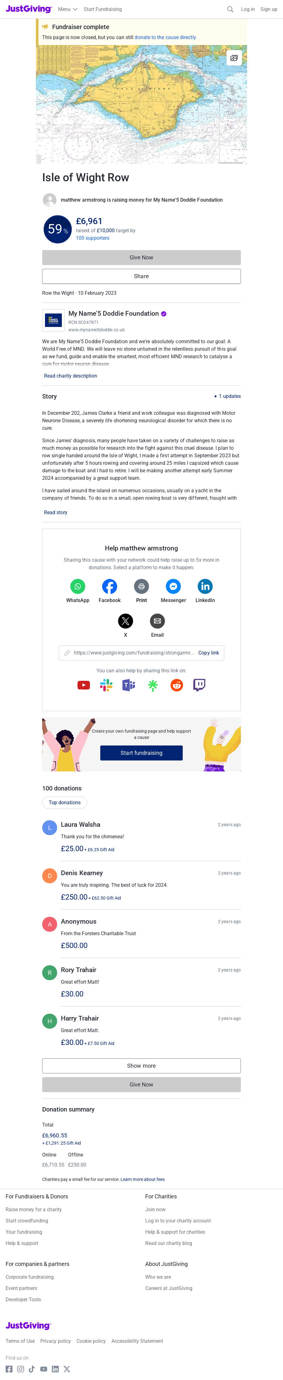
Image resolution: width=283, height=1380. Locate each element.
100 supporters (92, 238)
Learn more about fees (143, 1179)
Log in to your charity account (178, 1221)
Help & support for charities (175, 1232)
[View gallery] (234, 58)
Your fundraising (24, 1232)
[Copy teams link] (128, 686)
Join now (155, 1209)
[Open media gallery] (141, 104)
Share (141, 276)
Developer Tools (23, 1299)
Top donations (65, 802)
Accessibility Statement (137, 1341)
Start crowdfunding (27, 1221)
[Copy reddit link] (177, 686)
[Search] (230, 9)
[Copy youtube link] (83, 686)
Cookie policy (91, 1341)
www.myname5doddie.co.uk (96, 329)
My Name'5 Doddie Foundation (117, 313)
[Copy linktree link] (153, 687)
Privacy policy (55, 1341)
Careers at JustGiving (168, 1288)
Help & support (22, 1243)
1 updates (230, 396)
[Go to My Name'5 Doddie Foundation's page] (53, 320)
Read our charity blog (168, 1243)
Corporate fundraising (30, 1277)
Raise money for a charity (34, 1209)
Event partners (21, 1288)
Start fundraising (141, 753)
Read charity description (70, 376)
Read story (55, 512)
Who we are (158, 1277)
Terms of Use (20, 1341)
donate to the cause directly (165, 37)
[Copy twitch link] (199, 686)
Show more (147, 1067)
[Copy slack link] (106, 686)
